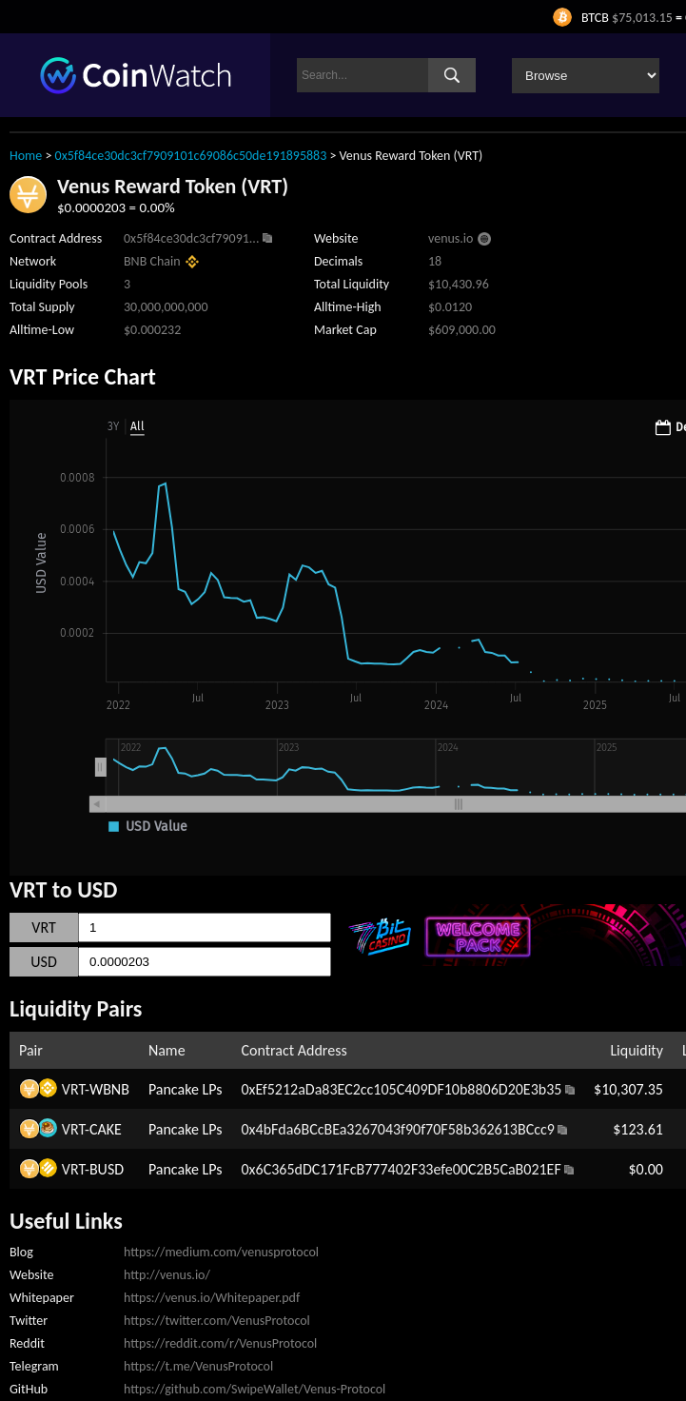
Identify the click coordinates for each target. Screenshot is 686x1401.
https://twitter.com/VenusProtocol (217, 1320)
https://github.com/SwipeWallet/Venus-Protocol (254, 1389)
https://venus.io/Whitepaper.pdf (212, 1298)
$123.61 (638, 1129)
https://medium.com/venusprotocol (221, 1252)
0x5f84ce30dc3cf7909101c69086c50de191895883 (191, 156)
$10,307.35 (628, 1089)
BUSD (106, 1169)
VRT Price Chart (83, 376)
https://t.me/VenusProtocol (198, 1366)
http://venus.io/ (167, 1275)
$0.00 (645, 1169)
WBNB (109, 1089)
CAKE (105, 1129)
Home (26, 156)
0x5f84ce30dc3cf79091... (191, 238)
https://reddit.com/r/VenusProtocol (220, 1343)
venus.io (450, 238)
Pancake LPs (185, 1089)
